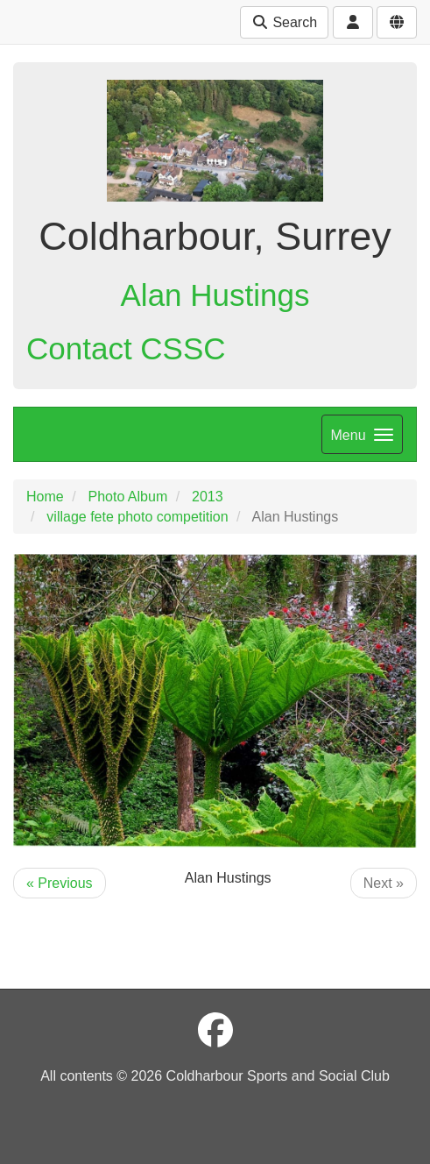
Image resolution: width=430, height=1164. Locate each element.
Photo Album (127, 496)
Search (284, 22)
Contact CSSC (126, 348)
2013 (207, 496)
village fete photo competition (137, 516)
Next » (383, 883)
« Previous (59, 883)
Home (45, 496)
